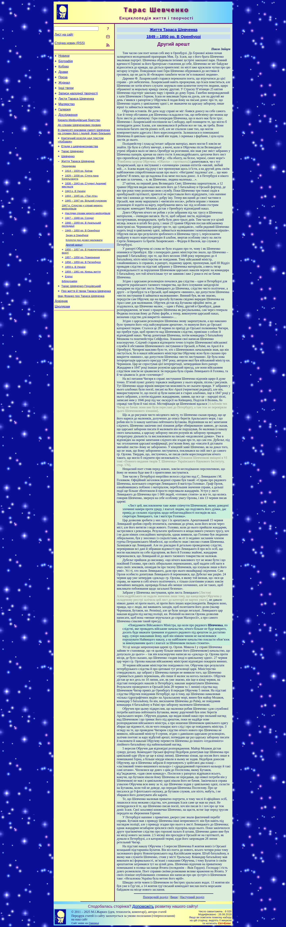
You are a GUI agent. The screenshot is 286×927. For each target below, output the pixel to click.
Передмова (69, 178)
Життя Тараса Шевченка (78, 173)
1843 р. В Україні (75, 205)
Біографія (65, 62)
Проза (62, 80)
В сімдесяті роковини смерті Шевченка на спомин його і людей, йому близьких (84, 140)
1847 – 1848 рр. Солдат (79, 233)
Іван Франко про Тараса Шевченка (81, 318)
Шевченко (68, 167)
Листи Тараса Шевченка (76, 104)
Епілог (69, 296)
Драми (63, 74)
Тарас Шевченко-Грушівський (81, 307)
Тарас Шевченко (72, 162)
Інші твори (66, 92)
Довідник (61, 324)
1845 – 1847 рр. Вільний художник (86, 215)
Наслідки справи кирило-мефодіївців (87, 228)
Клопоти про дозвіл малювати (84, 257)
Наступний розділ (192, 897)
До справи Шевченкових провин (79, 133)
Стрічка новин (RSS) (70, 43)
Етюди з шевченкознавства (79, 156)
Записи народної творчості (78, 98)
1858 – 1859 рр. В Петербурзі (83, 281)
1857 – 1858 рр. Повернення (82, 276)
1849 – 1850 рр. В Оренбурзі (82, 247)
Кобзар (63, 68)
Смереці (94, 923)
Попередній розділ (155, 897)
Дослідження (67, 122)
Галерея (64, 116)
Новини (64, 56)
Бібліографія (69, 301)
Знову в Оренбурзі (77, 252)
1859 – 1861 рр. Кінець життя (83, 291)
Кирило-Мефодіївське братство (79, 127)
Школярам (62, 330)
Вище (174, 897)
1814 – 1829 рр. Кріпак (79, 183)
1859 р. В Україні (75, 286)
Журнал (64, 86)
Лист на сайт (64, 34)
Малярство (66, 110)
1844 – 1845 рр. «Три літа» (81, 210)
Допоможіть (143, 906)
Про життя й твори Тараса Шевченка (86, 313)
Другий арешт (74, 262)
